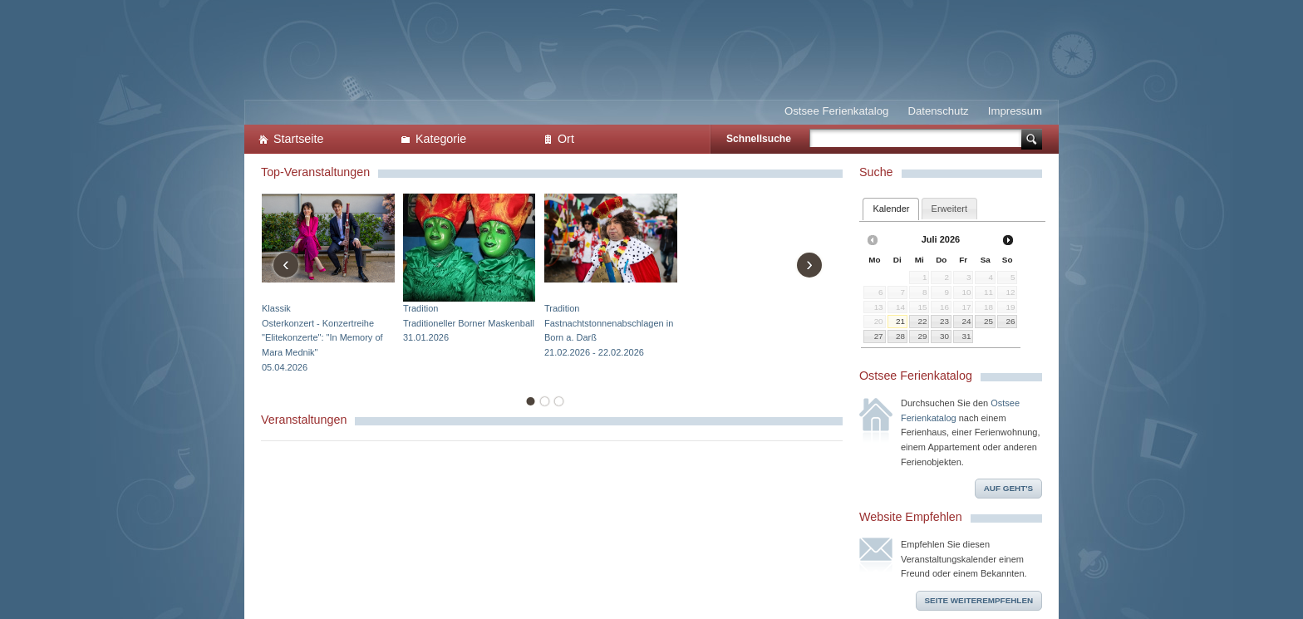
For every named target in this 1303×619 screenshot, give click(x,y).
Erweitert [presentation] (949, 209)
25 (988, 321)
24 (966, 321)
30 (944, 336)
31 (966, 336)
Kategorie (440, 138)
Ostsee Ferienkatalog (836, 111)
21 (900, 321)
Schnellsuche (758, 139)
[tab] (891, 209)
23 (944, 321)
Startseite (298, 138)
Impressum (1015, 111)
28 (900, 336)
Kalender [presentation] (891, 209)
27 (878, 336)
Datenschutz (937, 111)
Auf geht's (1008, 488)
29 (922, 336)
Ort (566, 138)
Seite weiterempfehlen (979, 600)
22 (922, 321)
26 (1010, 321)
